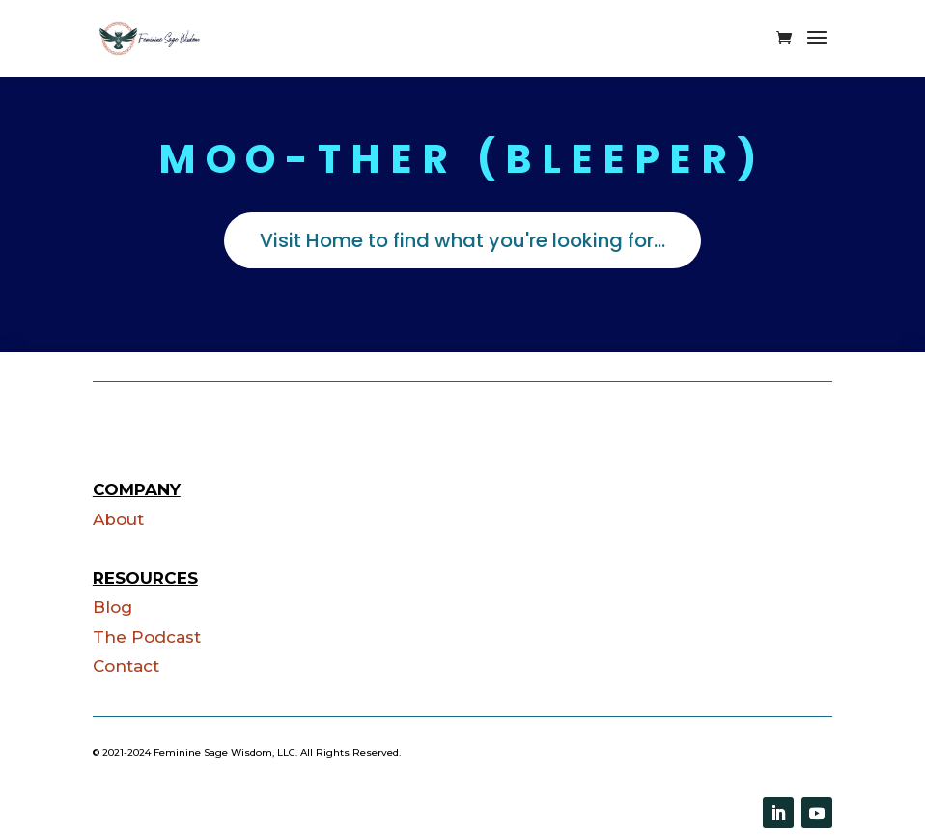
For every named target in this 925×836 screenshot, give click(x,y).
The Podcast (147, 637)
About (118, 519)
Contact (126, 666)
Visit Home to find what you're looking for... (462, 240)
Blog (112, 607)
